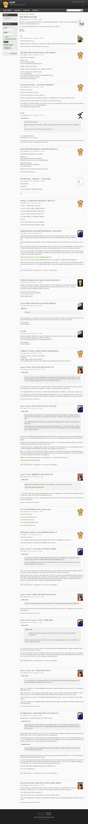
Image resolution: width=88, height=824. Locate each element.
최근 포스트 (7, 18)
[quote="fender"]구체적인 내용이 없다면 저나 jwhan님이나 (38, 594)
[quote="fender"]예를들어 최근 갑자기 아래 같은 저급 (36, 474)
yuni (24, 282)
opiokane (25, 115)
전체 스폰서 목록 (37, 817)
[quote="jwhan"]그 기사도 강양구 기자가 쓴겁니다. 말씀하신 (38, 549)
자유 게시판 (31, 14)
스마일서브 (48, 814)
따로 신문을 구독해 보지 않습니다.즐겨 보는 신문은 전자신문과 (37, 53)
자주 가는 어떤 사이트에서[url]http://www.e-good (35, 509)
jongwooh (25, 369)
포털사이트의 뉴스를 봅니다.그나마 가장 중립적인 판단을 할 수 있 (38, 532)
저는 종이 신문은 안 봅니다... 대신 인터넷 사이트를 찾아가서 (37, 85)
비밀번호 (6, 32)
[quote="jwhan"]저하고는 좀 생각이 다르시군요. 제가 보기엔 (38, 406)
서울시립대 (48, 813)
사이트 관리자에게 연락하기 (48, 817)
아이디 (5, 28)
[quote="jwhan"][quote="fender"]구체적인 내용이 (36, 620)
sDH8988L (25, 87)
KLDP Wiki (26, 10)
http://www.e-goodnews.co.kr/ (28, 517)
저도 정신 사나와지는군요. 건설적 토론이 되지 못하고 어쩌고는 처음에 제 (40, 783)
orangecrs (25, 181)
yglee (24, 534)
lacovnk (25, 38)
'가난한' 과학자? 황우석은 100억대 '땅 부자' (30, 460)
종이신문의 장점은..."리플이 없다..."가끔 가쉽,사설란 (35, 179)
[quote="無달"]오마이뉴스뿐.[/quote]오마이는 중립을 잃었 (38, 303)
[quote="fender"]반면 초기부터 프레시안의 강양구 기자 (36, 367)
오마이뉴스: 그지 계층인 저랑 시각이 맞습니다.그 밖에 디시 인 (37, 201)
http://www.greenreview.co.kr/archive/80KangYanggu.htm (35, 257)
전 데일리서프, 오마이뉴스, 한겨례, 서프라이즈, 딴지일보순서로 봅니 (39, 351)
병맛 (24, 203)
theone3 (25, 511)
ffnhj (24, 353)
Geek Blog (17, 10)
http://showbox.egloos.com (27, 172)
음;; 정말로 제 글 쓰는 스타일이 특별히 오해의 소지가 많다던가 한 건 (39, 713)
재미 (27, 14)
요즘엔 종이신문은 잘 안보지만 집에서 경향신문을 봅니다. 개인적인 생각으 (41, 231)
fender (25, 233)
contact (79, 1)
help (83, 1)
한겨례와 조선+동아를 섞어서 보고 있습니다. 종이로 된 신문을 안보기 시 (40, 280)
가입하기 (7, 37)
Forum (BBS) (7, 10)
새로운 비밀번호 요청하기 (10, 39)
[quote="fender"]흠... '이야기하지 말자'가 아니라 (35, 671)
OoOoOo (25, 55)
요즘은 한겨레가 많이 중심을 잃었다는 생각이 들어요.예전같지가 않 (39, 149)
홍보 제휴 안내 (13, 53)
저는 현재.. (23, 331)
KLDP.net (35, 10)
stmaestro (25, 151)
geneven (24, 19)
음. (21, 36)
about (74, 1)
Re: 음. (22, 113)
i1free (24, 305)
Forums (23, 14)
